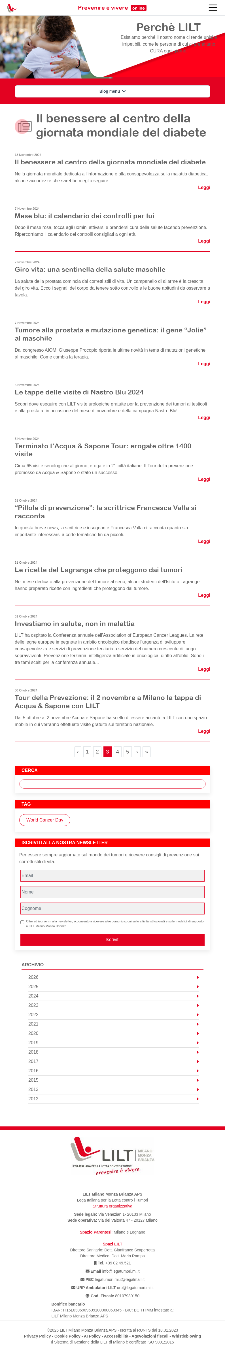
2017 (113, 1061)
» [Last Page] (146, 752)
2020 (113, 1033)
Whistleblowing (186, 1336)
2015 (113, 1080)
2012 (113, 1098)
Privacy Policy (37, 1336)
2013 (113, 1089)
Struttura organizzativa (112, 1206)
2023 (113, 1005)
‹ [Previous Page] (77, 752)
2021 (113, 1024)
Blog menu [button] (112, 91)
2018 (113, 1052)
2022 (113, 1014)
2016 (113, 1070)
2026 (113, 977)
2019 (113, 1042)
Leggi (204, 187)
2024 (113, 996)
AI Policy (92, 1336)
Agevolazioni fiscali (149, 1336)
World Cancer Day (44, 820)
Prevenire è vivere (112, 7)
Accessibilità (116, 1336)
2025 (113, 986)
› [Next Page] (137, 752)
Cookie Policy (67, 1336)
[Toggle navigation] (212, 7)
